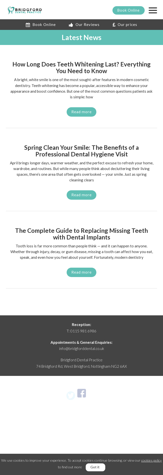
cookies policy (151, 460)
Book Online (41, 24)
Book (128, 10)
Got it (95, 467)
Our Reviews (84, 24)
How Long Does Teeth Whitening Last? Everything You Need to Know (81, 67)
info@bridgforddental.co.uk (81, 348)
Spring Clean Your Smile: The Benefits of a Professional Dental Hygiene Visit (81, 151)
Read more (81, 111)
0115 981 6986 (83, 331)
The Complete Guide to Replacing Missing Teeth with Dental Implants (81, 234)
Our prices (125, 24)
